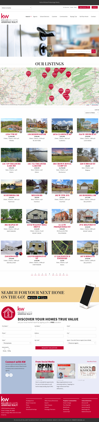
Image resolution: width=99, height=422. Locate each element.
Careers (70, 7)
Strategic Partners (50, 409)
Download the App (31, 409)
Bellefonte (66, 407)
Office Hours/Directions (51, 400)
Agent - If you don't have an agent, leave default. (79, 340)
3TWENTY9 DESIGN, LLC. (78, 420)
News (75, 7)
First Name (5, 326)
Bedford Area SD (86, 411)
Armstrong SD (86, 405)
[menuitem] (28, 16)
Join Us (28, 407)
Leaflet (87, 104)
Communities (64, 16)
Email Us (3, 415)
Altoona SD (85, 403)
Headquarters (30, 400)
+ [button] (2, 70)
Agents (35, 16)
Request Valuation (49, 348)
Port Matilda (66, 405)
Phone (4, 333)
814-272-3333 (17, 412)
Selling (9, 350)
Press (27, 405)
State (4, 340)
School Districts (44, 16)
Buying (4, 350)
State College (67, 403)
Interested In (5, 347)
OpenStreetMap (95, 104)
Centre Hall (66, 411)
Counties (54, 16)
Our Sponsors (62, 7)
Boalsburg (66, 409)
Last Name (38, 326)
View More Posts (91, 361)
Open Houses (84, 7)
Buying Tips (73, 16)
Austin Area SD (86, 407)
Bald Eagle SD (86, 409)
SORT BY (97, 110)
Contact (93, 16)
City (68, 333)
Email (68, 326)
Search (94, 7)
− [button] (2, 72)
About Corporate (31, 403)
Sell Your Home (84, 16)
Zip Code (37, 340)
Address (37, 333)
